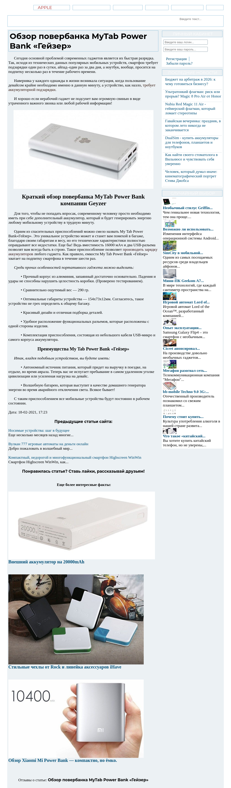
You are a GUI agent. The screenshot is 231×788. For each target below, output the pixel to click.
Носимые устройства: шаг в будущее (38, 430)
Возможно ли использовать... (188, 229)
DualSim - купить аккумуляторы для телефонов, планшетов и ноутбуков (191, 142)
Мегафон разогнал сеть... (185, 370)
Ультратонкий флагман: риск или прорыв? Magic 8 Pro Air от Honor (193, 94)
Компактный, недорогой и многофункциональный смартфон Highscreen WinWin (74, 457)
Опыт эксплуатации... (182, 328)
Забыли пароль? (179, 63)
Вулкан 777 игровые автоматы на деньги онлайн (48, 444)
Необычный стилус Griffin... (188, 208)
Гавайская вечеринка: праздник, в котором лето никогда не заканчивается (193, 125)
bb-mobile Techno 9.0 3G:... (186, 392)
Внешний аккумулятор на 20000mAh (46, 561)
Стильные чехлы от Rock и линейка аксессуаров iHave (64, 666)
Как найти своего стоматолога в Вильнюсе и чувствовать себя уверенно (191, 159)
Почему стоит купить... (183, 417)
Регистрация (176, 59)
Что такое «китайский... (184, 436)
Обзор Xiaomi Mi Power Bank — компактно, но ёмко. (62, 760)
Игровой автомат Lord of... (186, 302)
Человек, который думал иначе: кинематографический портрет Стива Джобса (191, 176)
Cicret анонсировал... (181, 348)
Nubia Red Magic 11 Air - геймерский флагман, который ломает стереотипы (190, 108)
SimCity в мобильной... (183, 253)
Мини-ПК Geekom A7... (183, 281)
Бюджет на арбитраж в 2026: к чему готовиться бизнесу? (190, 81)
